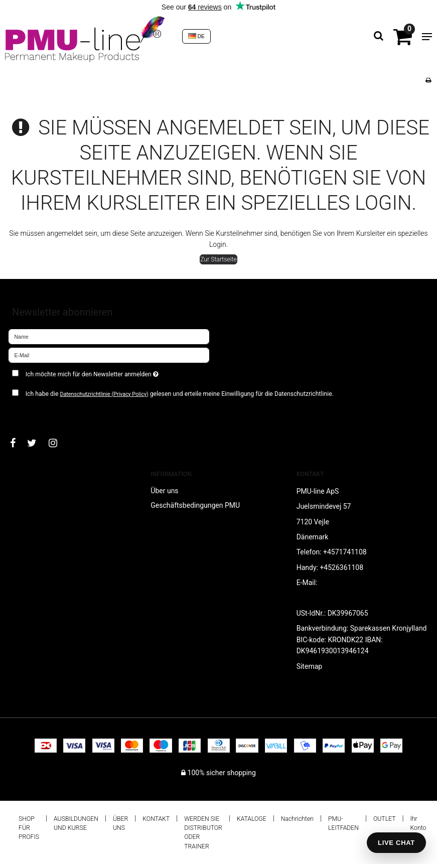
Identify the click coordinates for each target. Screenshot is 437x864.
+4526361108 (341, 567)
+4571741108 (345, 552)
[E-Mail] (109, 355)
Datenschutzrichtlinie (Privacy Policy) (104, 394)
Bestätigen (35, 413)
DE (196, 36)
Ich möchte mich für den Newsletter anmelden (117, 372)
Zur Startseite (218, 259)
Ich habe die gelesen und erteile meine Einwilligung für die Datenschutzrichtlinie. (180, 393)
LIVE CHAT (396, 842)
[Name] (109, 336)
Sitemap (309, 666)
